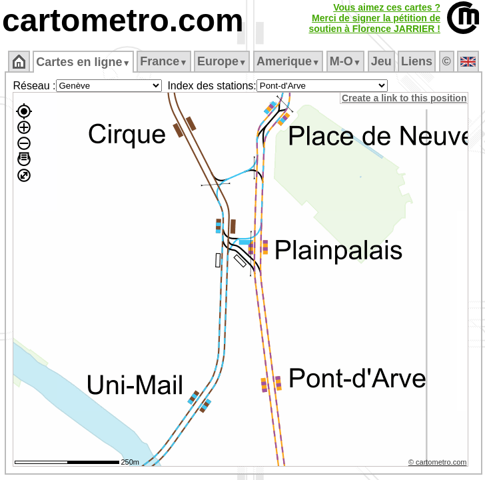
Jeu (381, 61)
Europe (221, 61)
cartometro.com (123, 20)
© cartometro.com (437, 462)
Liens (416, 61)
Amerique (288, 61)
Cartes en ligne (83, 62)
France (163, 61)
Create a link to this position (404, 98)
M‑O (345, 61)
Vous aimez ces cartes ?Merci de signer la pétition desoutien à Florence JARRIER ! (374, 18)
